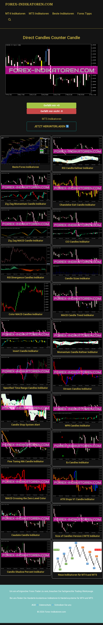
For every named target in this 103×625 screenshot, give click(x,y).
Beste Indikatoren (63, 13)
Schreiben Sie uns (62, 607)
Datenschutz (45, 607)
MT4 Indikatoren (15, 13)
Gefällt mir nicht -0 (52, 111)
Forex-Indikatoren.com (29, 4)
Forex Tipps (84, 13)
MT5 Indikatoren (39, 13)
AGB (34, 607)
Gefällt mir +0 (52, 105)
